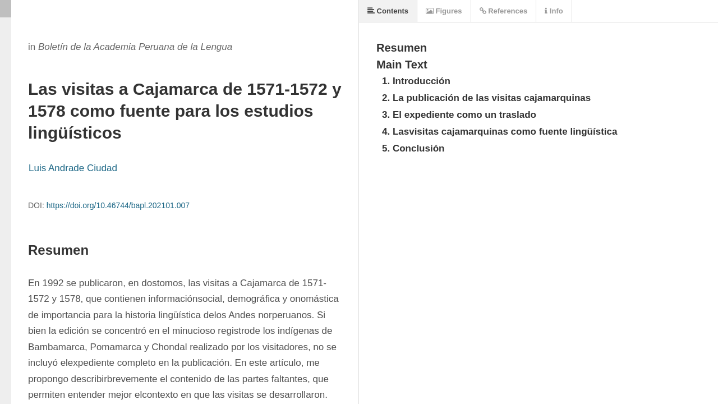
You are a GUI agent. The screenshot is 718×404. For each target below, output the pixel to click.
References (504, 11)
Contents (387, 11)
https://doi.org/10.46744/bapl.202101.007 (118, 205)
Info (554, 11)
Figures (444, 11)
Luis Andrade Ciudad (73, 168)
